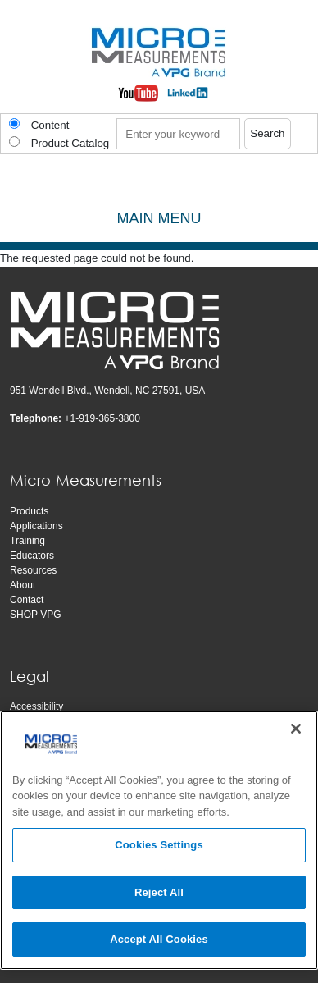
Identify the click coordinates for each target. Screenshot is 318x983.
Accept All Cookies (159, 939)
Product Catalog (70, 143)
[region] (159, 840)
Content (50, 125)
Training (27, 540)
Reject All (159, 892)
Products (29, 511)
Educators (32, 555)
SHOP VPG (35, 614)
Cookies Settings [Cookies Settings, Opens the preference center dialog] (159, 845)
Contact (26, 600)
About (22, 585)
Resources (33, 570)
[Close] (296, 729)
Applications (36, 526)
